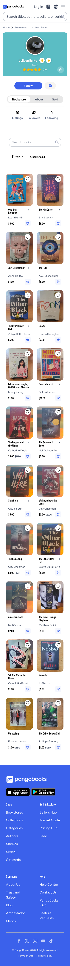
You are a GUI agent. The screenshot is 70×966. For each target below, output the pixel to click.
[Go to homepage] (13, 7)
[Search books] (35, 142)
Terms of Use (25, 955)
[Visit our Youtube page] (43, 941)
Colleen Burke (39, 27)
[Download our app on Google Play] (43, 791)
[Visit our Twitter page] (27, 941)
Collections (14, 820)
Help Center (49, 884)
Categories (14, 828)
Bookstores (21, 27)
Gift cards (13, 860)
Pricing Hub (48, 828)
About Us (13, 884)
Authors (12, 836)
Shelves (12, 844)
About (39, 99)
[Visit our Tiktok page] (51, 941)
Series (10, 852)
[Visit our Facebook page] (19, 941)
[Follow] (28, 85)
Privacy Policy (44, 955)
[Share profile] (60, 69)
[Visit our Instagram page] (35, 941)
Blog (9, 905)
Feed (43, 836)
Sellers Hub (48, 812)
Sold (55, 99)
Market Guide (50, 820)
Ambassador (15, 913)
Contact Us (48, 892)
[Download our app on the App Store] (18, 792)
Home (6, 27)
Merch (11, 921)
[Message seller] (50, 85)
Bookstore (19, 99)
